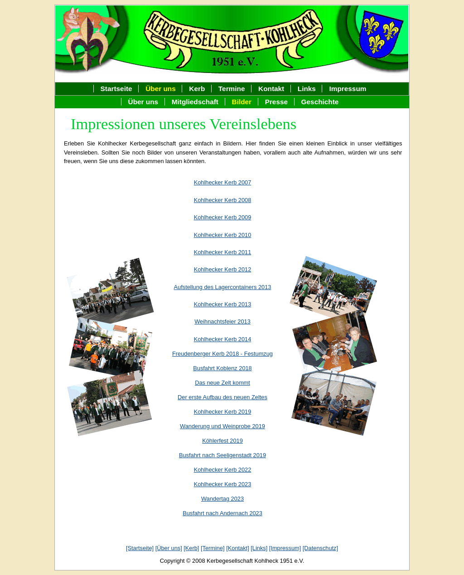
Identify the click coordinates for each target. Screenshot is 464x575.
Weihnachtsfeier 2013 (222, 321)
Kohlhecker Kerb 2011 (222, 252)
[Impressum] (285, 548)
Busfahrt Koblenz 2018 (222, 368)
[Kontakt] (237, 548)
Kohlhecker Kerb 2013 (222, 304)
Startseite (116, 88)
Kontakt (271, 88)
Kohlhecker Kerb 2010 (222, 235)
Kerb (197, 88)
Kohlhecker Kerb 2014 (222, 339)
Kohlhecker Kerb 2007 (222, 182)
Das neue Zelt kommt (222, 382)
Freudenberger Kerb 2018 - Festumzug (222, 353)
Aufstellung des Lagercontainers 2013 (222, 287)
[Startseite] (140, 548)
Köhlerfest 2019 (222, 440)
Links (307, 88)
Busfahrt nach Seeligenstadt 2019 (222, 455)
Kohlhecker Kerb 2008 (222, 200)
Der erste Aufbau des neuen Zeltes (222, 397)
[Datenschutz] (320, 548)
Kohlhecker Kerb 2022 (222, 469)
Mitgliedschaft (195, 102)
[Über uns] (168, 548)
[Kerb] (191, 548)
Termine (231, 88)
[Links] (259, 548)
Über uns (143, 102)
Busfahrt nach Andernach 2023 (222, 513)
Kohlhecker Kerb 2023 (222, 484)
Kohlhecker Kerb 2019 (222, 411)
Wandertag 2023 (222, 498)
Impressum (347, 88)
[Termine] (213, 548)
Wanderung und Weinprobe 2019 (222, 426)
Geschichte (320, 102)
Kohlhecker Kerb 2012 (222, 269)
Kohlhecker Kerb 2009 (222, 217)
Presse (276, 102)
